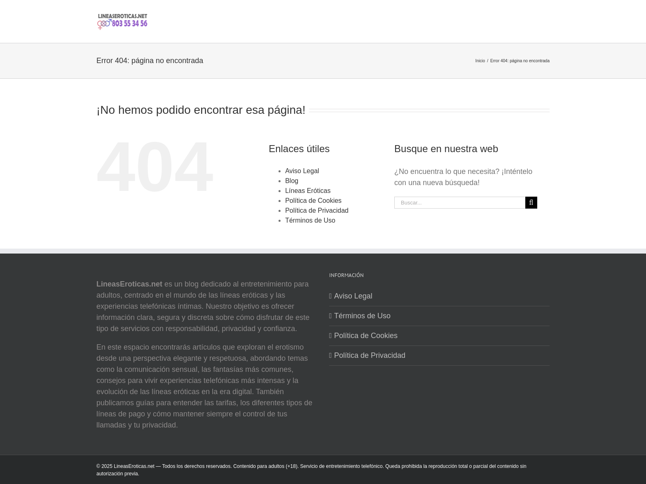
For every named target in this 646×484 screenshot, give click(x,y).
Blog (291, 180)
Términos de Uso (310, 220)
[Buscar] (531, 203)
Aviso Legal (302, 170)
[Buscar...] (459, 203)
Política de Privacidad (317, 210)
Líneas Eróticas (307, 190)
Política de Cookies (313, 200)
